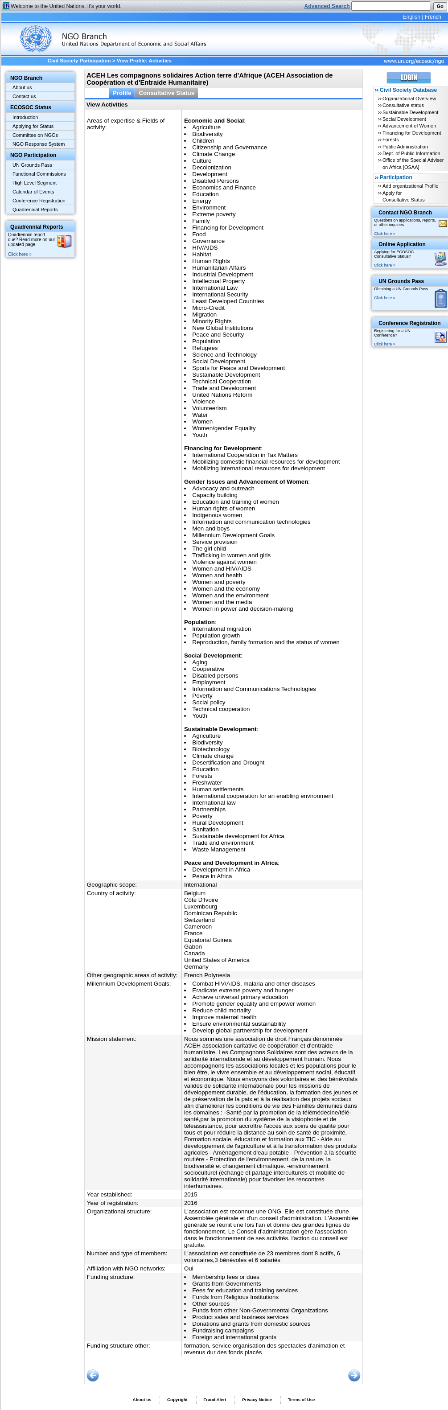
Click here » (20, 254)
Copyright (177, 1399)
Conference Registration (39, 200)
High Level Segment (34, 182)
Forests (390, 139)
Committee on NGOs (35, 135)
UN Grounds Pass (32, 165)
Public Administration (405, 146)
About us (22, 87)
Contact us (24, 96)
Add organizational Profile (410, 186)
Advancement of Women (409, 125)
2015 (190, 1194)
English (411, 17)
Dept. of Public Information (411, 153)
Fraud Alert (214, 1399)
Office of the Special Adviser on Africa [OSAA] (413, 163)
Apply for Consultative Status (403, 196)
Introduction (25, 117)
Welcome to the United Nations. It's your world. (66, 6)
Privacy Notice (257, 1399)
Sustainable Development (410, 112)
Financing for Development (411, 133)
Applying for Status (32, 126)
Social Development (404, 119)
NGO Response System (38, 144)
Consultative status (403, 105)
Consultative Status (166, 93)
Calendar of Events (33, 191)
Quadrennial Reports (35, 209)
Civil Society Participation (79, 60)
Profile (122, 93)
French (433, 17)
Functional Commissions (39, 174)
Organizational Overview (409, 98)
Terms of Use (301, 1399)
